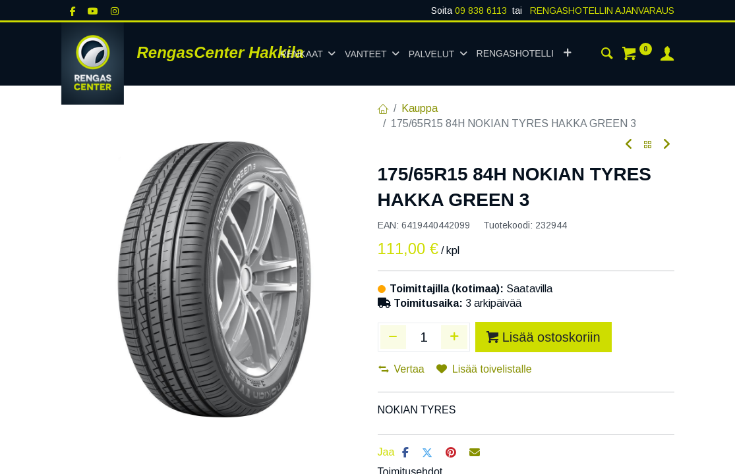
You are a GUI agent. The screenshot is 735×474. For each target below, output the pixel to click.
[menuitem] (515, 54)
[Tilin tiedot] (667, 55)
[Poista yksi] (393, 337)
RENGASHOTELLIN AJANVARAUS (600, 10)
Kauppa (419, 108)
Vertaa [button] (401, 369)
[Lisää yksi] (454, 337)
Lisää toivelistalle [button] (484, 369)
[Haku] (607, 55)
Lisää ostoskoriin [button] (543, 337)
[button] (567, 54)
